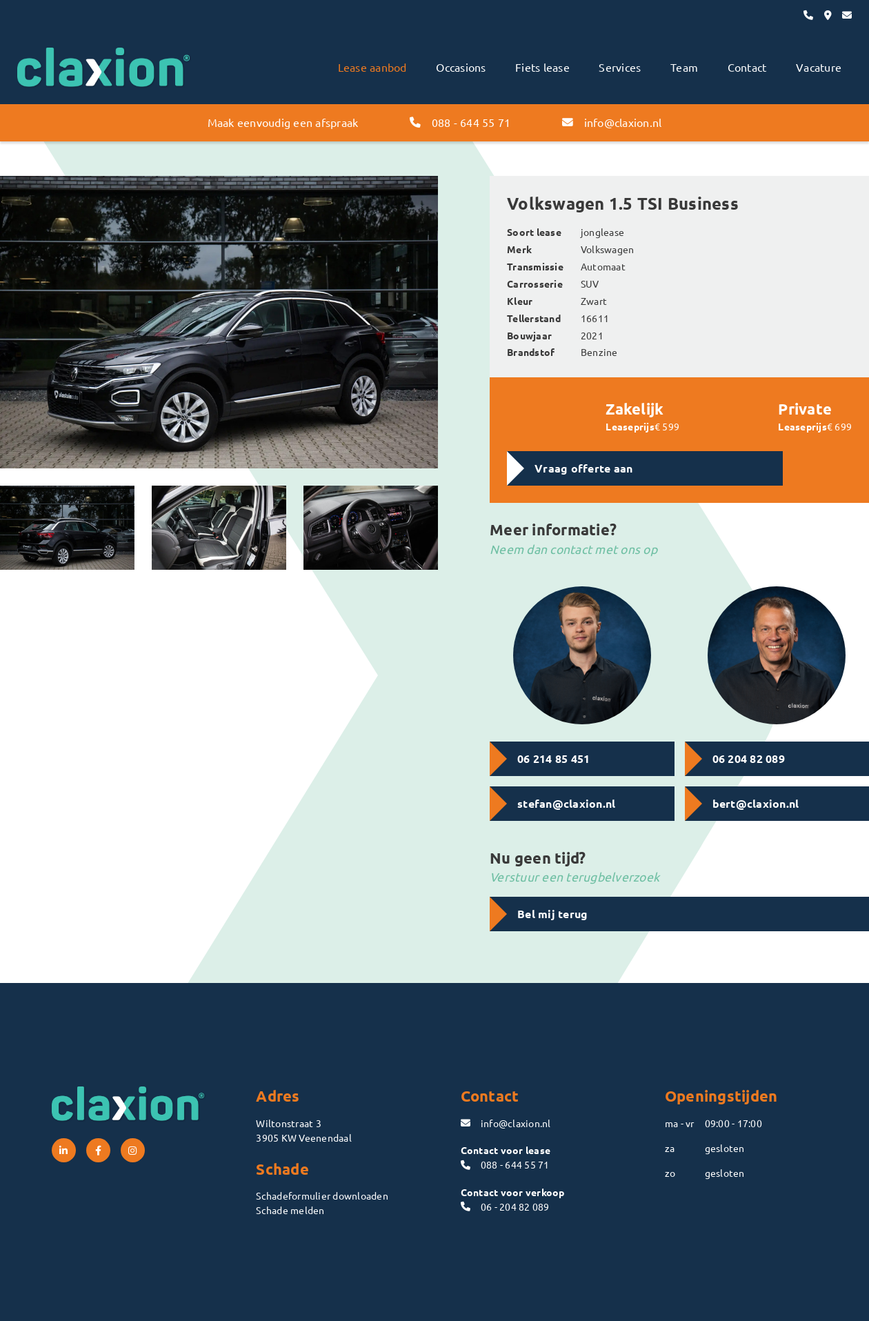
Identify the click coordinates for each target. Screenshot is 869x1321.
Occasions (461, 67)
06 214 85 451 (553, 758)
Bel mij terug (552, 913)
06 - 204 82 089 (505, 1206)
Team (684, 67)
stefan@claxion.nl (566, 803)
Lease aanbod (372, 67)
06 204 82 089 (748, 758)
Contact (747, 67)
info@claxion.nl (611, 122)
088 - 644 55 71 (460, 122)
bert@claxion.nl (755, 803)
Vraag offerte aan (583, 468)
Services (620, 67)
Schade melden (290, 1210)
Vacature (818, 67)
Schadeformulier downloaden (322, 1195)
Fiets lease (542, 67)
